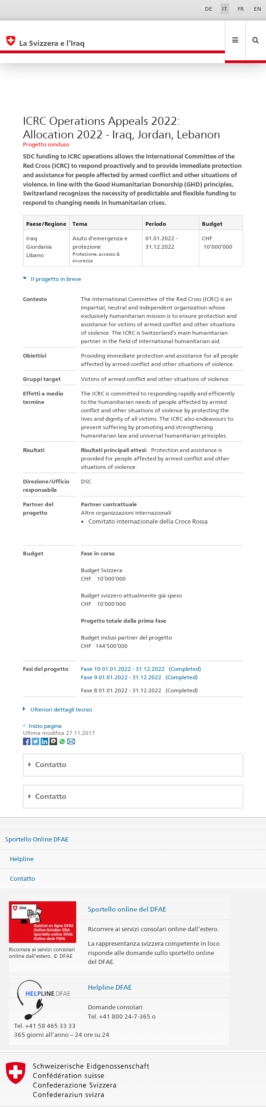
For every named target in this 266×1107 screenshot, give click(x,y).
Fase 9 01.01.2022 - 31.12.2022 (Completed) (139, 657)
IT (224, 8)
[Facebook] (27, 720)
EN (257, 8)
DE (208, 8)
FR (240, 8)
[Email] (71, 720)
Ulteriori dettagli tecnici (60, 689)
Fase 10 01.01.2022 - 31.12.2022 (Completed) (141, 649)
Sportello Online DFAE (36, 819)
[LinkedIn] (45, 720)
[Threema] (54, 720)
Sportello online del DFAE (127, 889)
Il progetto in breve (55, 258)
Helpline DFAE (110, 967)
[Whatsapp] (62, 720)
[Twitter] (36, 720)
